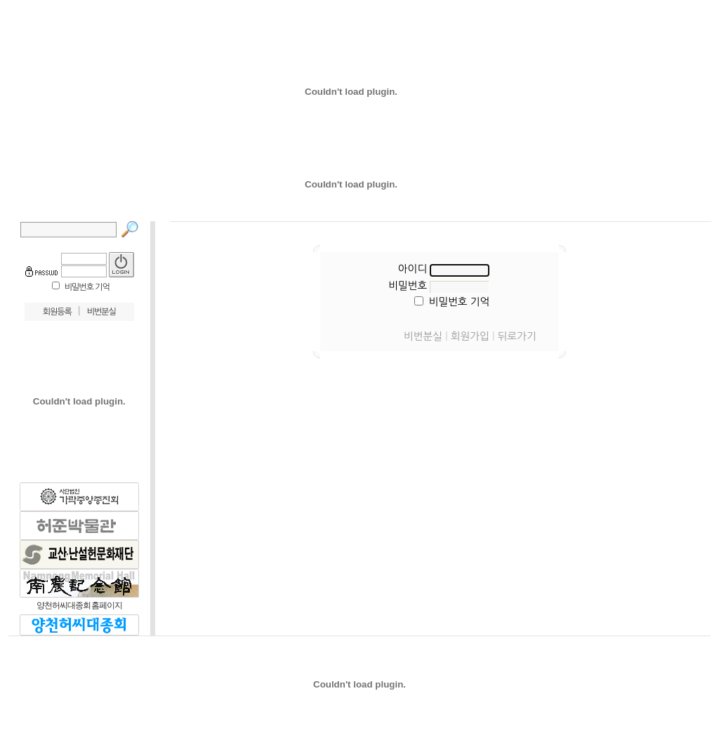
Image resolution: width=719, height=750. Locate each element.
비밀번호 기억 (87, 287)
